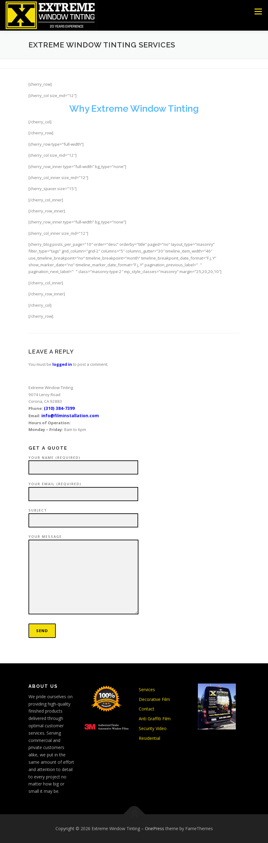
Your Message (83, 574)
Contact (146, 709)
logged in (62, 364)
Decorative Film (154, 699)
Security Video (153, 728)
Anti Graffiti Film (155, 718)
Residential (149, 738)
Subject (83, 515)
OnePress (154, 828)
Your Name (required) (83, 462)
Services (147, 689)
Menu (258, 11)
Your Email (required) (83, 489)
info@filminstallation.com (70, 415)
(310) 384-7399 (59, 408)
